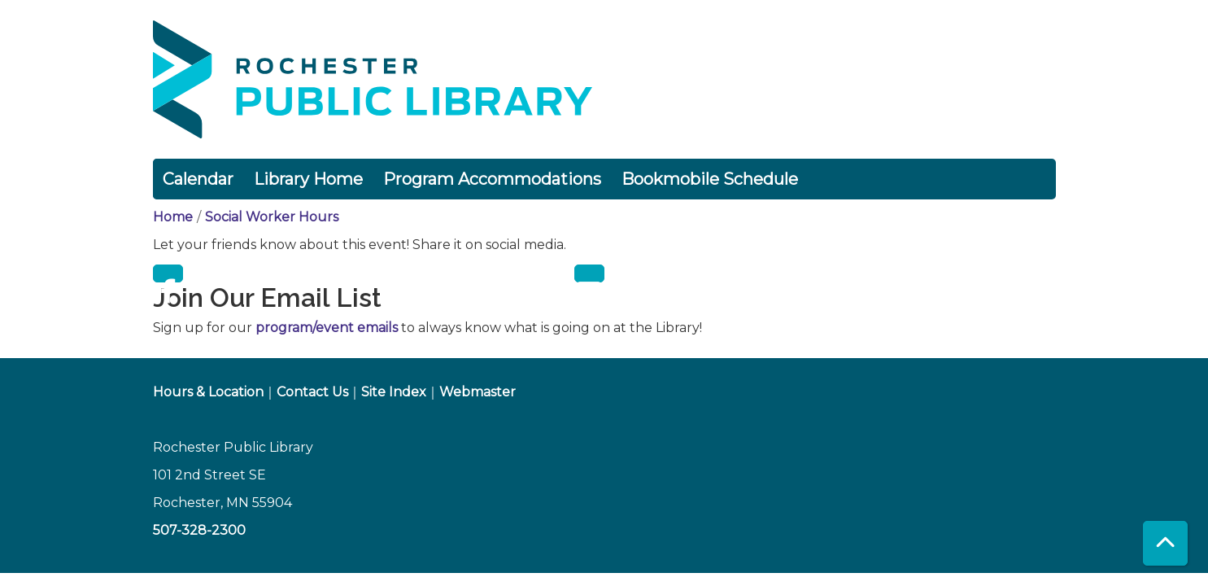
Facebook (168, 273)
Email (589, 273)
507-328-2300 (199, 530)
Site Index (393, 392)
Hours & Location (208, 392)
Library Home (308, 179)
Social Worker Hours (271, 217)
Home (173, 217)
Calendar (198, 179)
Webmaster (477, 392)
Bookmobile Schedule (709, 179)
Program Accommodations (492, 179)
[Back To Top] (1165, 543)
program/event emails (326, 327)
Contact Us (312, 392)
